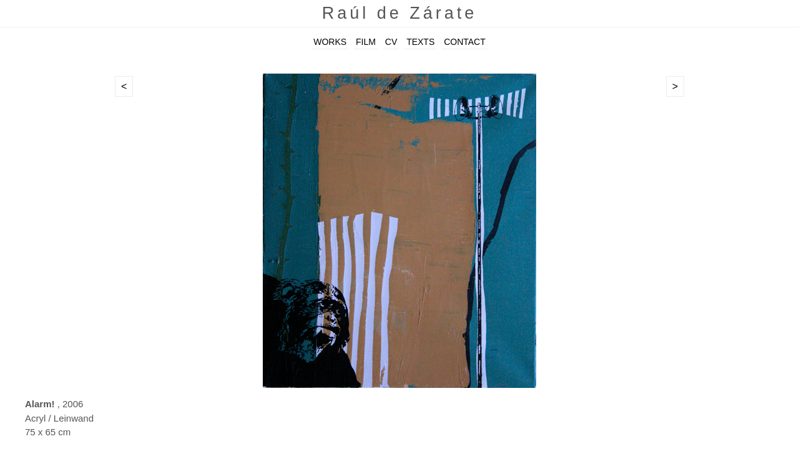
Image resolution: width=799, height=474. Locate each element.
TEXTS (420, 42)
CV (391, 42)
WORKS (329, 42)
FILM (366, 42)
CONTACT (465, 42)
